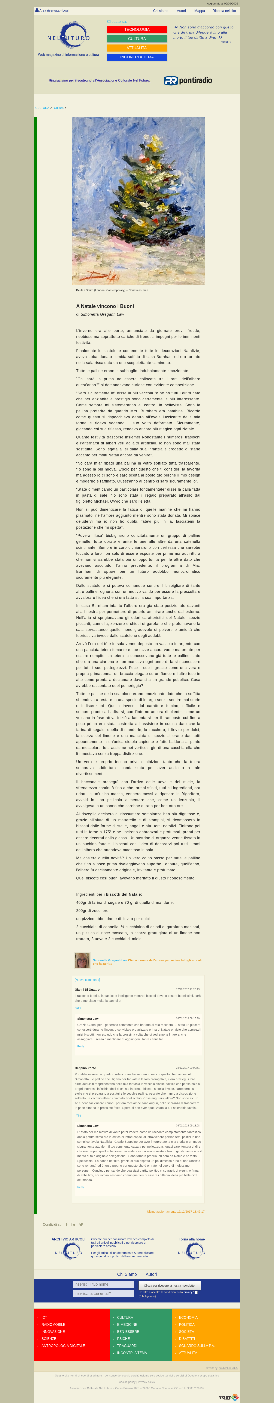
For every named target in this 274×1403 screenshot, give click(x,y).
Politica (187, 1325)
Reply (78, 1007)
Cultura (59, 108)
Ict (44, 1318)
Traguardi (127, 1346)
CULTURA (42, 108)
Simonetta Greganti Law (110, 960)
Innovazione (53, 1332)
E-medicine (127, 1325)
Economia (188, 1318)
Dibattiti (187, 1339)
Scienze (49, 1339)
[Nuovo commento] (87, 979)
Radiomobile (53, 1325)
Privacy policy (146, 1382)
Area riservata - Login (55, 10)
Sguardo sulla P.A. (197, 1346)
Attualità (188, 1353)
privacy (188, 1292)
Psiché (123, 1339)
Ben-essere (128, 1332)
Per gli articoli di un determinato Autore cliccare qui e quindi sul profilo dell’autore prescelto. (122, 1254)
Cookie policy (127, 1382)
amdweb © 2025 (228, 1368)
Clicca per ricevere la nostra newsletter (169, 1286)
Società (186, 1332)
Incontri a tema (132, 1353)
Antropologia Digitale (63, 1346)
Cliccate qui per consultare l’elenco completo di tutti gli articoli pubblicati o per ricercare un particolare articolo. (122, 1243)
